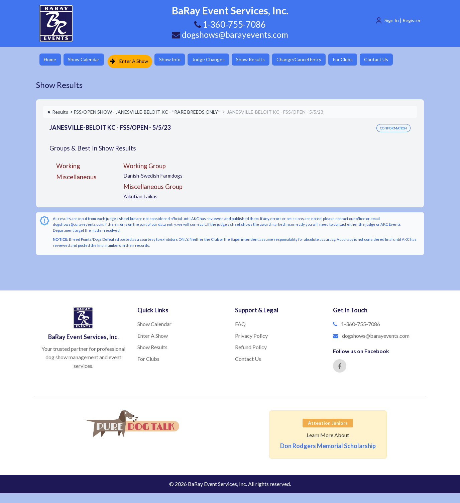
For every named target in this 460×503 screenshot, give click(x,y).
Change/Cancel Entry (315, 60)
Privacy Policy (251, 333)
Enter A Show (134, 60)
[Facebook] (339, 364)
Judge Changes (218, 60)
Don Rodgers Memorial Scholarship (328, 444)
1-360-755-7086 (360, 322)
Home (51, 60)
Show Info (177, 60)
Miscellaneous (76, 175)
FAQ (240, 322)
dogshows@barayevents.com (230, 34)
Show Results (263, 60)
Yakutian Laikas (140, 195)
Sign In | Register (402, 20)
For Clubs (362, 60)
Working (68, 164)
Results (57, 110)
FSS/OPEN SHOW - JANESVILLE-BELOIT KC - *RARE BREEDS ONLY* (147, 110)
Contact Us (399, 60)
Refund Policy (251, 345)
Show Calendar (88, 60)
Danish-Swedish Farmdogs (153, 174)
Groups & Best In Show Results (92, 146)
